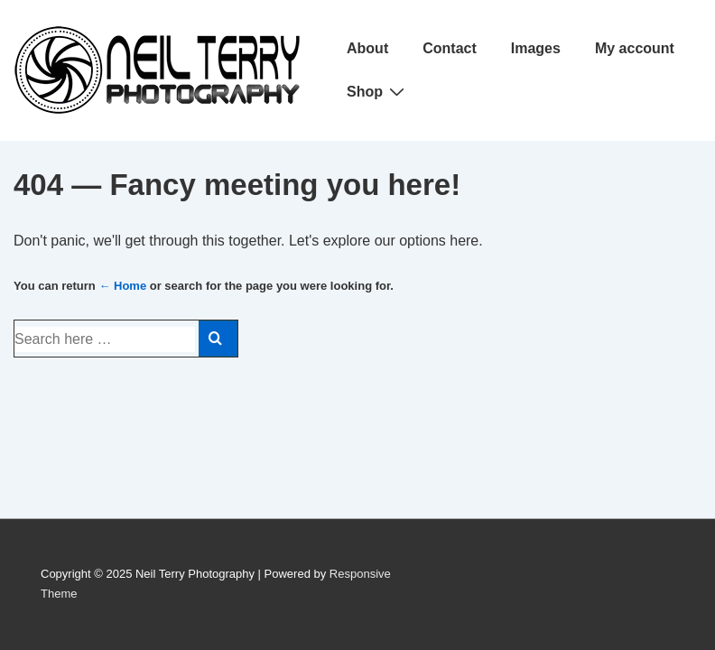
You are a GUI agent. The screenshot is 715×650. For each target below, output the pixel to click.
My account (634, 48)
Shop (378, 91)
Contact (449, 48)
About (367, 48)
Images (536, 48)
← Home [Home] (122, 285)
